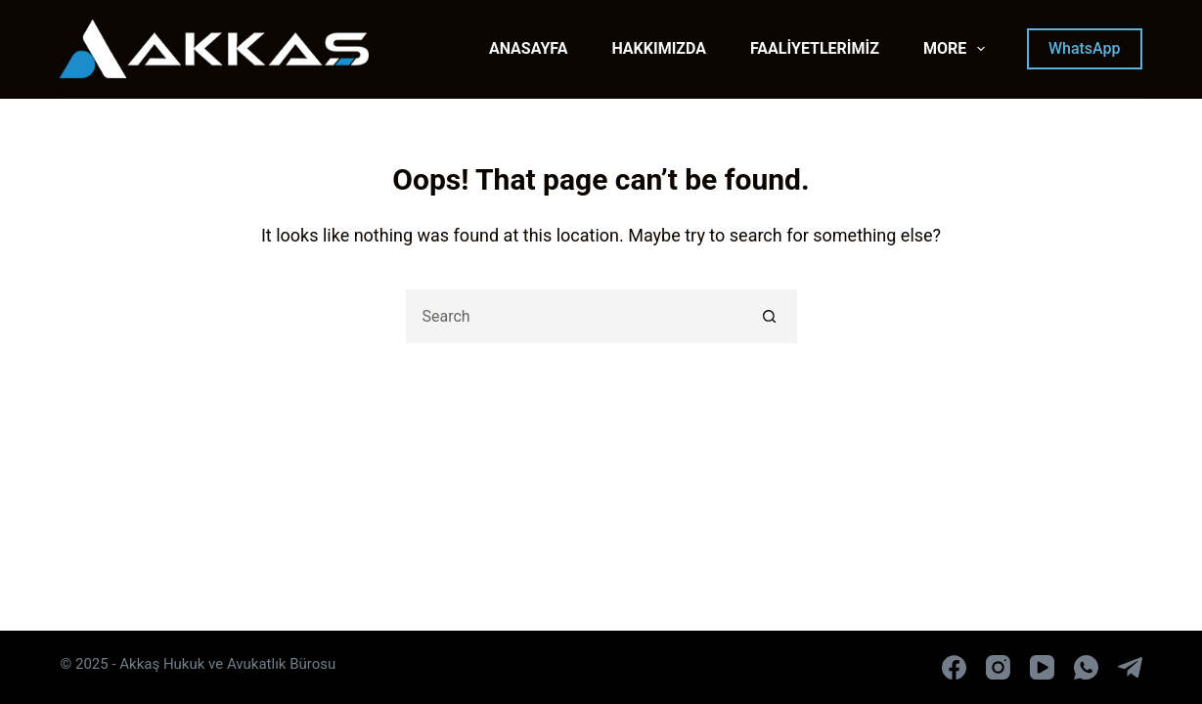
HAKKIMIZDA (658, 48)
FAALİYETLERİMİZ (814, 48)
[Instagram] (998, 667)
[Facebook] (954, 667)
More (958, 49)
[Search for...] (574, 316)
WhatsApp (1084, 48)
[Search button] (770, 316)
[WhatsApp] (1086, 667)
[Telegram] (1130, 667)
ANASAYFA (528, 48)
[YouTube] (1042, 667)
